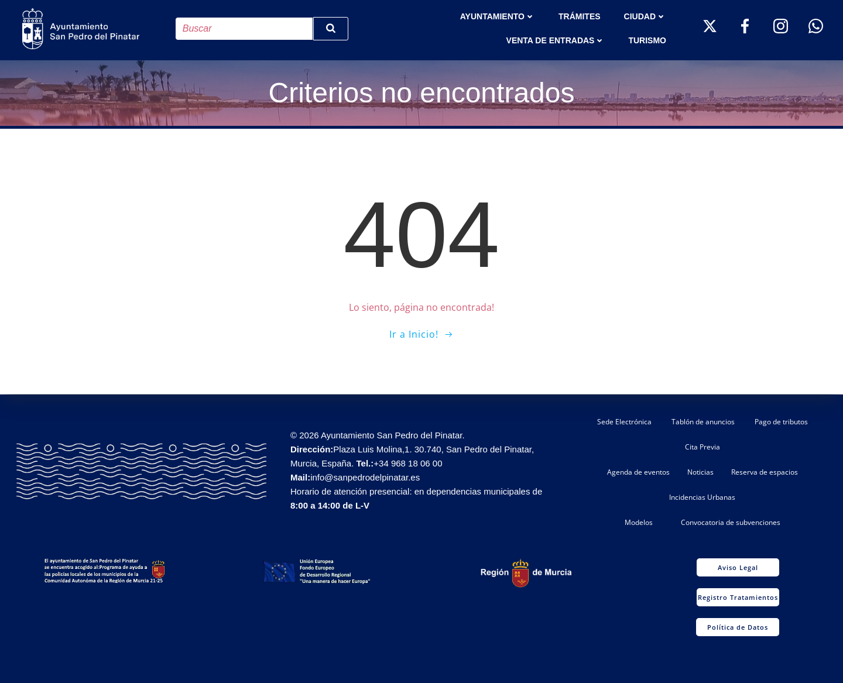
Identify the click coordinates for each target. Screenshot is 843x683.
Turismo (648, 40)
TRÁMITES (579, 16)
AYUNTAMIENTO (497, 16)
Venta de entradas (555, 40)
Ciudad (645, 16)
